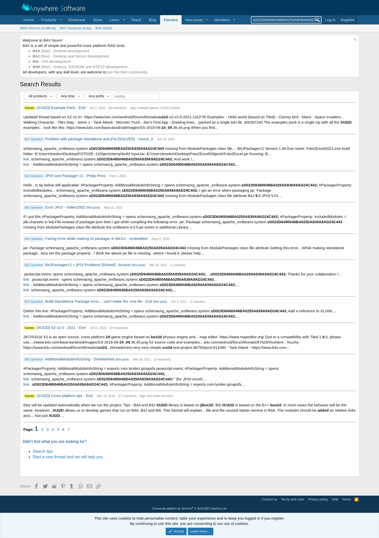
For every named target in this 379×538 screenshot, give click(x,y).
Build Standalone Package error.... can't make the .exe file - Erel (99, 301)
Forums (171, 20)
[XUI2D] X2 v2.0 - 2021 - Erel (62, 327)
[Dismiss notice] (354, 40)
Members (222, 20)
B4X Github (103, 28)
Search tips (43, 451)
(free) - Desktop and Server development (71, 56)
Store (97, 20)
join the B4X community (127, 72)
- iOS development (52, 61)
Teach (136, 20)
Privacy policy (318, 499)
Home (29, 20)
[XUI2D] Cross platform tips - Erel (65, 395)
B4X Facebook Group (75, 28)
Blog (152, 20)
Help (335, 499)
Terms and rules (292, 499)
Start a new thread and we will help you (68, 457)
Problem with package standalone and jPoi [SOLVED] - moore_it (99, 139)
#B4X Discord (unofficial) (38, 28)
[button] (51, 19)
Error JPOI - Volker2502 (65, 207)
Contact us (269, 499)
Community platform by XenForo (189, 508)
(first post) (93, 207)
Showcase (76, 20)
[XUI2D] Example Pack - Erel (61, 107)
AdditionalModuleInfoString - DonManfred (80, 359)
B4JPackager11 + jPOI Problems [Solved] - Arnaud (88, 265)
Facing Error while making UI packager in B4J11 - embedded (96, 238)
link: (26, 159)
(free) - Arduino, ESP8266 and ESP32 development (80, 67)
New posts (194, 20)
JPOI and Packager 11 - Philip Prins (75, 176)
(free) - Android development (61, 51)
